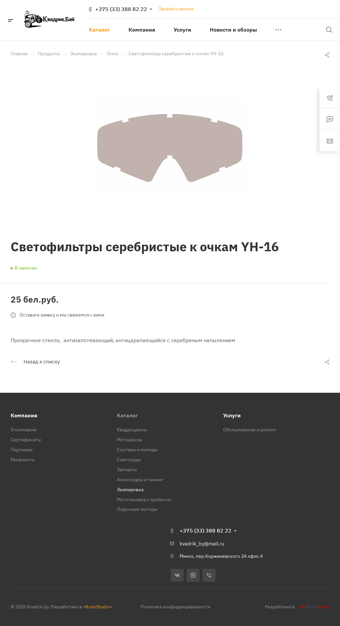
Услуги (232, 415)
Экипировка (130, 490)
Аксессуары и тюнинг (140, 480)
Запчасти (127, 470)
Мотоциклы (129, 440)
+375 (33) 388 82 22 (121, 9)
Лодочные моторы (137, 509)
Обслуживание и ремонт (250, 430)
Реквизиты (23, 460)
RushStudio (97, 607)
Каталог (127, 415)
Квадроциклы (132, 430)
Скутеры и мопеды (137, 450)
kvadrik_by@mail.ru (202, 543)
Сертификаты (26, 440)
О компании (24, 430)
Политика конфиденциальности (175, 607)
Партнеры (22, 450)
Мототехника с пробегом (144, 500)
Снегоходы (129, 460)
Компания (24, 415)
